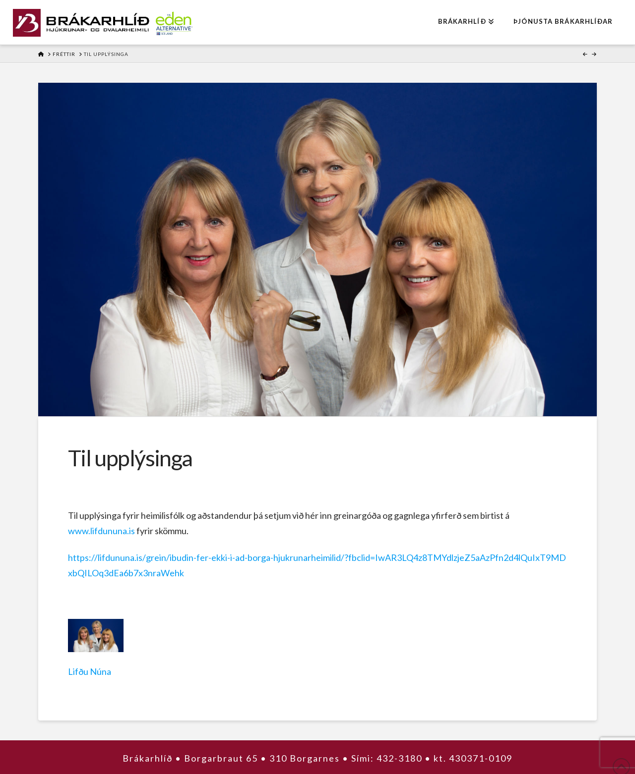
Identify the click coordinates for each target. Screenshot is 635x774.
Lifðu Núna (89, 671)
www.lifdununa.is (101, 530)
